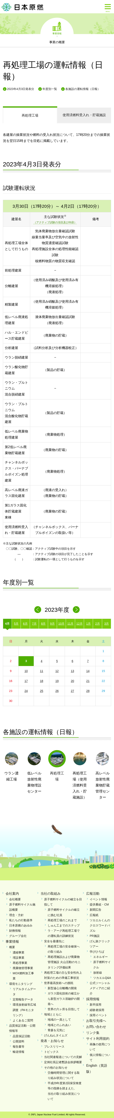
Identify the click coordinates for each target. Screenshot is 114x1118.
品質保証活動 (21, 1036)
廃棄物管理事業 (23, 968)
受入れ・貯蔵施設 (84, 115)
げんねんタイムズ (55, 1035)
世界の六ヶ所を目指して (64, 1009)
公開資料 (18, 1041)
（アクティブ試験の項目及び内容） (55, 222)
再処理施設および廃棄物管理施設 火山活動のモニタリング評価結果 (64, 962)
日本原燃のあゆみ (20, 925)
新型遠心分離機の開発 (62, 988)
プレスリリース (54, 1046)
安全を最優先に (54, 941)
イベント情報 (98, 899)
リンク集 (92, 1032)
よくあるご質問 (23, 1020)
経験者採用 (97, 1010)
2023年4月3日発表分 (20, 89)
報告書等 (18, 1046)
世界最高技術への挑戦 (58, 983)
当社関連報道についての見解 (63, 1057)
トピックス (51, 1051)
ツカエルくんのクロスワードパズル (100, 925)
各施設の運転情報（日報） (82, 89)
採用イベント (98, 1015)
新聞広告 (95, 909)
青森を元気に (56, 1030)
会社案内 (12, 893)
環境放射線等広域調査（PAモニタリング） (24, 1010)
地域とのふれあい (59, 1025)
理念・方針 (16, 915)
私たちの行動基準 (20, 920)
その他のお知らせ (55, 1067)
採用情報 (92, 999)
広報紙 (94, 915)
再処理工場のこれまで (62, 920)
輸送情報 (18, 1051)
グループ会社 (18, 935)
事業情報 (57, 33)
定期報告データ (23, 999)
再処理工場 (30, 115)
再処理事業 (20, 962)
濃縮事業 (18, 952)
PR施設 (94, 935)
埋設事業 (18, 957)
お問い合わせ (96, 1026)
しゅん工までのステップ (64, 925)
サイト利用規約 (97, 1038)
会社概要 (15, 899)
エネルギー (100, 956)
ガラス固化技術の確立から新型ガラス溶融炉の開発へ (64, 998)
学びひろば (97, 951)
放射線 (97, 972)
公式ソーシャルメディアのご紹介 (100, 988)
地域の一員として (59, 1019)
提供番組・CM (99, 904)
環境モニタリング (20, 983)
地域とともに (53, 1014)
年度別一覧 (49, 89)
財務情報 (15, 930)
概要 (12, 947)
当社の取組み (51, 893)
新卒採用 (95, 1004)
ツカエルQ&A (102, 977)
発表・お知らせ (52, 1041)
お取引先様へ (96, 1020)
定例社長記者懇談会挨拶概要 (63, 1062)
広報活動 (92, 893)
